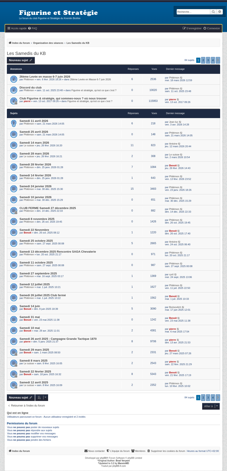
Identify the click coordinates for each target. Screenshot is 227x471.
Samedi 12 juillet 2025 (35, 284)
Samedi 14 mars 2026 (34, 142)
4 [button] (213, 60)
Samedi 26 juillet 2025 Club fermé (43, 295)
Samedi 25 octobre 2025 (36, 240)
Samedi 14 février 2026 (35, 175)
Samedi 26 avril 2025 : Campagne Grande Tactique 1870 (58, 338)
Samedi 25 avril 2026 (34, 131)
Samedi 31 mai (30, 317)
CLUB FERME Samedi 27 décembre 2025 (48, 208)
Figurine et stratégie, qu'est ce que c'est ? (93, 90)
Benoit (173, 165)
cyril (171, 274)
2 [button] (203, 60)
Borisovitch (175, 307)
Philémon (29, 79)
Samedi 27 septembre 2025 (38, 273)
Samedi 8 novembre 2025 (37, 219)
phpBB (103, 458)
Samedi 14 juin (30, 306)
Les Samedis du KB (26, 53)
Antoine (173, 143)
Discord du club (31, 87)
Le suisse (29, 145)
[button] (218, 60)
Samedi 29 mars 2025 (34, 349)
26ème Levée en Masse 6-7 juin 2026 (90, 79)
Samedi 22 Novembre (34, 229)
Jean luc (173, 122)
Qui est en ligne (17, 413)
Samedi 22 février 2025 (35, 371)
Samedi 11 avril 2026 (34, 121)
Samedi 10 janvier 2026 (35, 197)
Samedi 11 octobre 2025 (36, 262)
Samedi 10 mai (30, 328)
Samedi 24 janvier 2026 (35, 186)
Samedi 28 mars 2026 (34, 153)
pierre (27, 101)
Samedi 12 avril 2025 (34, 382)
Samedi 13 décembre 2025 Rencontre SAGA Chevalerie (58, 251)
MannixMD (123, 463)
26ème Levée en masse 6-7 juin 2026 (45, 76)
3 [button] (208, 60)
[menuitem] (32, 29)
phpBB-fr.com (119, 466)
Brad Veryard (122, 460)
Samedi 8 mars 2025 (33, 360)
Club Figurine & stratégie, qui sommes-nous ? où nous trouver (63, 98)
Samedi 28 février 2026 (35, 164)
